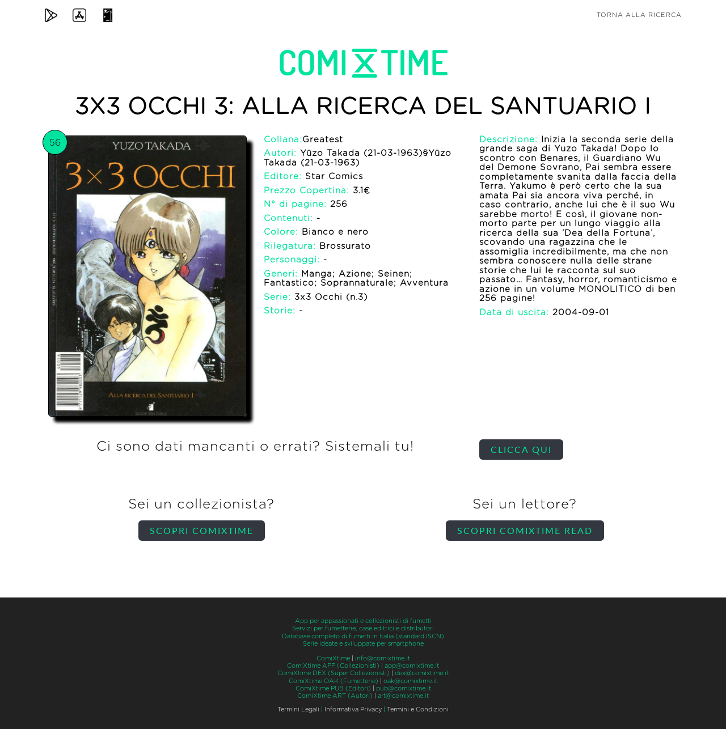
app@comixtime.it (412, 666)
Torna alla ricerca (639, 15)
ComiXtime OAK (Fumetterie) (333, 681)
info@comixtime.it (382, 658)
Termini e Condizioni (418, 709)
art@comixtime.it (403, 696)
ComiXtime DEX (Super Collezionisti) (333, 673)
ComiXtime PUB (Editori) (333, 688)
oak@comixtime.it (410, 681)
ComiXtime (333, 658)
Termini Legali (298, 709)
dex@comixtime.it (422, 673)
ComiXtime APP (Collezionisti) (333, 666)
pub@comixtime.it (403, 688)
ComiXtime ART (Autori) (335, 696)
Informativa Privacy (353, 709)
